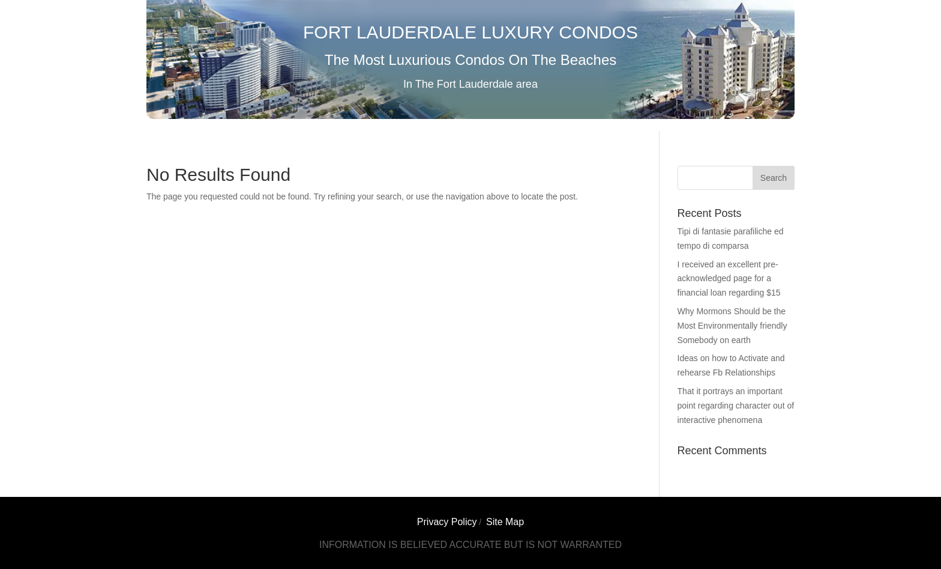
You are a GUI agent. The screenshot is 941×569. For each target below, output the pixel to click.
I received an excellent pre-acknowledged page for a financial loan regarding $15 (729, 279)
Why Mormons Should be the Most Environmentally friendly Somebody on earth (732, 325)
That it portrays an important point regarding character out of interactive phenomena (736, 405)
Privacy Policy (447, 522)
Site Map (505, 522)
